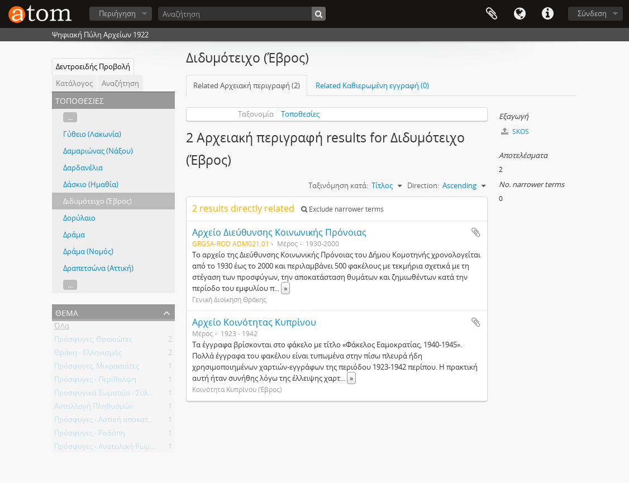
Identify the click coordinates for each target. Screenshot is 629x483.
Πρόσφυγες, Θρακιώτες (93, 341)
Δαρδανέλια (83, 167)
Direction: (423, 185)
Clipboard (492, 14)
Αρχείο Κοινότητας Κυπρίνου (254, 322)
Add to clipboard (476, 232)
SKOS (515, 131)
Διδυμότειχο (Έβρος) (97, 201)
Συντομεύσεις (547, 14)
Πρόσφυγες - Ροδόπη (89, 435)
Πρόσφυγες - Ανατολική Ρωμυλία (109, 448)
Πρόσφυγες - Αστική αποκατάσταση (114, 422)
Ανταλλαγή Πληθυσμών (94, 408)
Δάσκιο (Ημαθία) (90, 184)
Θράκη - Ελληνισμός (88, 355)
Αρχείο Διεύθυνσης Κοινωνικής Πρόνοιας (279, 232)
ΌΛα (61, 328)
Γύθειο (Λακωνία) (92, 134)
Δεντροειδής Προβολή (93, 66)
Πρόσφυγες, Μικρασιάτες (96, 368)
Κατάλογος (74, 83)
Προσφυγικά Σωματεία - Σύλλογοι (110, 395)
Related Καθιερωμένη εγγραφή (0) (372, 85)
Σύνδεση (592, 13)
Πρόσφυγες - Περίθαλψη (95, 381)
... (70, 117)
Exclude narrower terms (342, 209)
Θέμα (66, 311)
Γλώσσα (519, 14)
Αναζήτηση (120, 83)
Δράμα (74, 234)
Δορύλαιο (79, 218)
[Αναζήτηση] (242, 14)
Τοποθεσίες (300, 114)
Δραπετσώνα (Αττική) (98, 268)
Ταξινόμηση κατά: (338, 185)
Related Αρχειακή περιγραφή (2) (246, 85)
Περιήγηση (117, 13)
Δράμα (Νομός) (88, 251)
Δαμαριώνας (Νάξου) (98, 151)
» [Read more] (285, 288)
